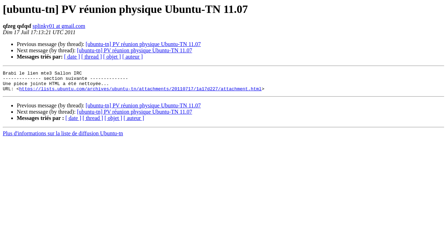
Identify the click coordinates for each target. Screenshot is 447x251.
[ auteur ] (132, 57)
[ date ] (72, 57)
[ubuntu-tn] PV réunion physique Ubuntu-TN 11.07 (143, 44)
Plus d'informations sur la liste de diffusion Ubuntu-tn (63, 137)
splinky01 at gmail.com (58, 26)
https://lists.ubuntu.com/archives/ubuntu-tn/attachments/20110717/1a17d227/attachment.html (140, 93)
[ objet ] (112, 57)
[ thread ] (91, 57)
